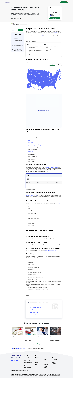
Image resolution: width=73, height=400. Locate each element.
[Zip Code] (54, 15)
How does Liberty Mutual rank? (18, 45)
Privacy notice (54, 357)
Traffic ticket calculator (33, 310)
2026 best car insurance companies (52, 167)
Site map (25, 365)
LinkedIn (17, 360)
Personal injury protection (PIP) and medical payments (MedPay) (39, 144)
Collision (29, 140)
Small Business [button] (41, 2)
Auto (36, 359)
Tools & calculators (27, 360)
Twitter (14, 360)
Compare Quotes (64, 2)
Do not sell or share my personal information (55, 362)
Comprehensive (30, 142)
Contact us (45, 359)
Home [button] (27, 2)
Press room (46, 364)
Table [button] (58, 64)
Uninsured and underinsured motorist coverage (36, 145)
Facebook (12, 360)
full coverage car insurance (35, 135)
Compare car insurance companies (35, 305)
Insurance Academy (50, 2)
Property (36, 360)
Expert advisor (46, 361)
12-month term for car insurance (50, 250)
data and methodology (36, 297)
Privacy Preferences (27, 367)
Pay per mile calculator (33, 315)
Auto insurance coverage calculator (35, 307)
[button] (57, 2)
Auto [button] (22, 2)
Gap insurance (30, 151)
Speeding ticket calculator (34, 309)
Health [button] (31, 2)
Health (36, 362)
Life (36, 364)
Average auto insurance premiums (31, 195)
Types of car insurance (28, 362)
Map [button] (52, 64)
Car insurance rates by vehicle (34, 304)
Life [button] (35, 2)
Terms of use (54, 359)
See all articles (36, 343)
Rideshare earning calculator (34, 314)
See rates (20, 30)
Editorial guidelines (47, 362)
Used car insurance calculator (34, 312)
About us (45, 357)
